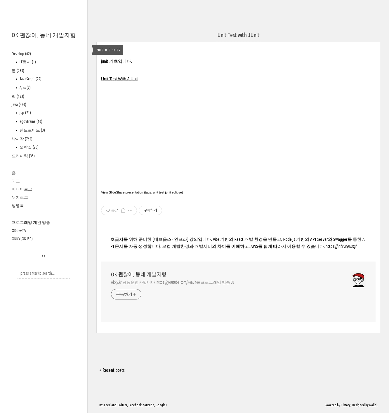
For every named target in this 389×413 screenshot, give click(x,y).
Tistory (345, 405)
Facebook (135, 405)
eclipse (177, 192)
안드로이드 (32, 130)
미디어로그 (22, 189)
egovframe (30, 121)
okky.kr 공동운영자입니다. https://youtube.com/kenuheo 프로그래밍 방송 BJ (172, 282)
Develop (21, 53)
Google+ (161, 405)
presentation (134, 192)
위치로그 (20, 197)
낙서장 (22, 139)
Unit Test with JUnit (238, 35)
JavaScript (30, 78)
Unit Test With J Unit (119, 78)
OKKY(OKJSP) (22, 238)
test (161, 192)
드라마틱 (23, 156)
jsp (25, 112)
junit (168, 192)
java (19, 104)
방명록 (18, 205)
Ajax (25, 87)
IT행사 (27, 62)
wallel (373, 405)
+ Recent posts (112, 370)
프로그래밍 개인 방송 (31, 222)
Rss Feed (105, 405)
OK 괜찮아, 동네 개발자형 (44, 35)
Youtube (148, 405)
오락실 (29, 147)
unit (155, 192)
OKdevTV (19, 230)
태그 (16, 181)
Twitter (122, 405)
